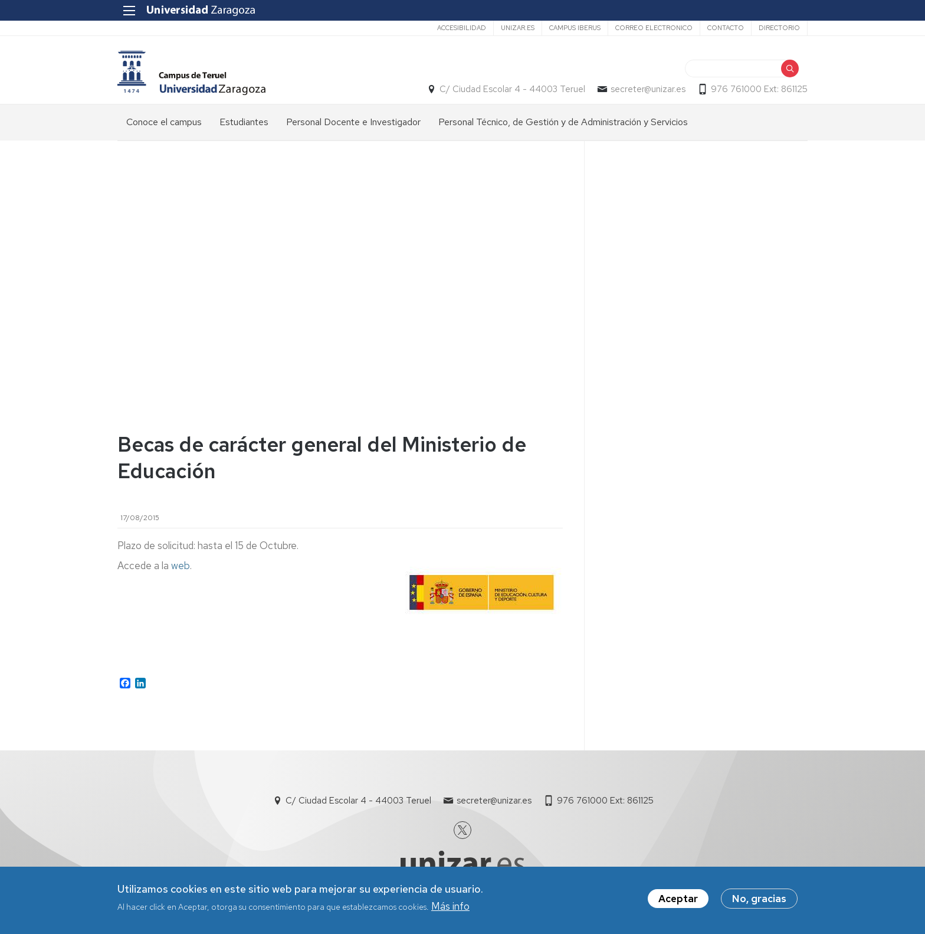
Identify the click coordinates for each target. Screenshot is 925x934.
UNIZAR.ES (517, 28)
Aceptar (678, 898)
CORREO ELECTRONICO (654, 28)
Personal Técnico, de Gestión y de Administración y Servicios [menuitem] (563, 122)
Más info (450, 906)
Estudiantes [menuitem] (243, 122)
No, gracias (759, 898)
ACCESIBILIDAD (461, 28)
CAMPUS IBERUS (575, 28)
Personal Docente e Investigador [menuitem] (353, 122)
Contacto (725, 28)
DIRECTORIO (779, 28)
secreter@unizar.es (648, 89)
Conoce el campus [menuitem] (164, 122)
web (180, 565)
